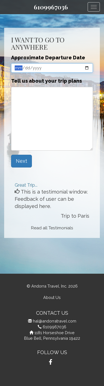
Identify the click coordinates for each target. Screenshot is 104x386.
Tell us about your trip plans (46, 81)
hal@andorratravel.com (54, 321)
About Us (52, 297)
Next (21, 161)
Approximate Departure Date (48, 57)
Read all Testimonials (52, 227)
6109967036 (51, 7)
